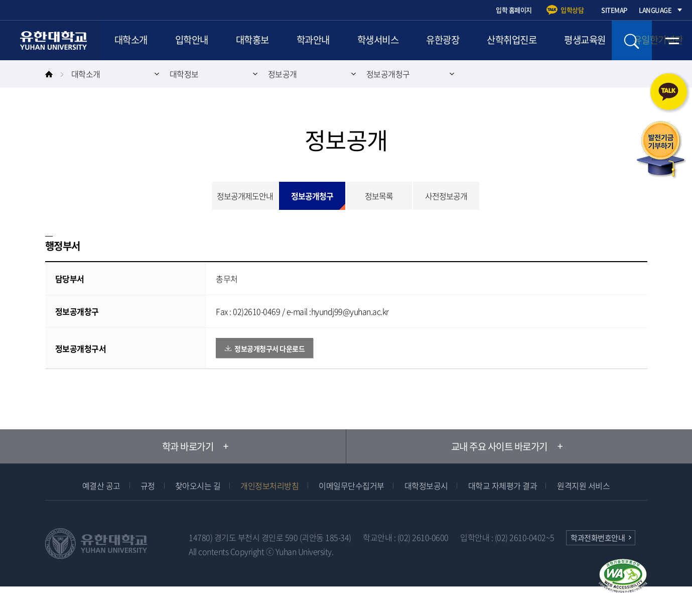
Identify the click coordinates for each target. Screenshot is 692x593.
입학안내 (192, 40)
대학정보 (184, 74)
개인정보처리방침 (269, 486)
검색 (632, 40)
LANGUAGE (655, 10)
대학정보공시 (426, 486)
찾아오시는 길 (198, 486)
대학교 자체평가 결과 (502, 486)
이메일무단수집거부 (351, 486)
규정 (148, 486)
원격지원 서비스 (583, 486)
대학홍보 (253, 40)
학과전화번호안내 (598, 537)
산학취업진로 (515, 40)
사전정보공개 (446, 196)
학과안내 (314, 40)
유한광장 (445, 40)
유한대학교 (55, 40)
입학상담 (572, 10)
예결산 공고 (101, 486)
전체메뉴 (672, 40)
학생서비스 (380, 40)
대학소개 (131, 40)
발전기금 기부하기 (661, 150)
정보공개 (282, 74)
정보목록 (379, 196)
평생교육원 (589, 40)
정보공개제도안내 (245, 196)
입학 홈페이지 (514, 10)
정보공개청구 (388, 74)
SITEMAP (614, 10)
